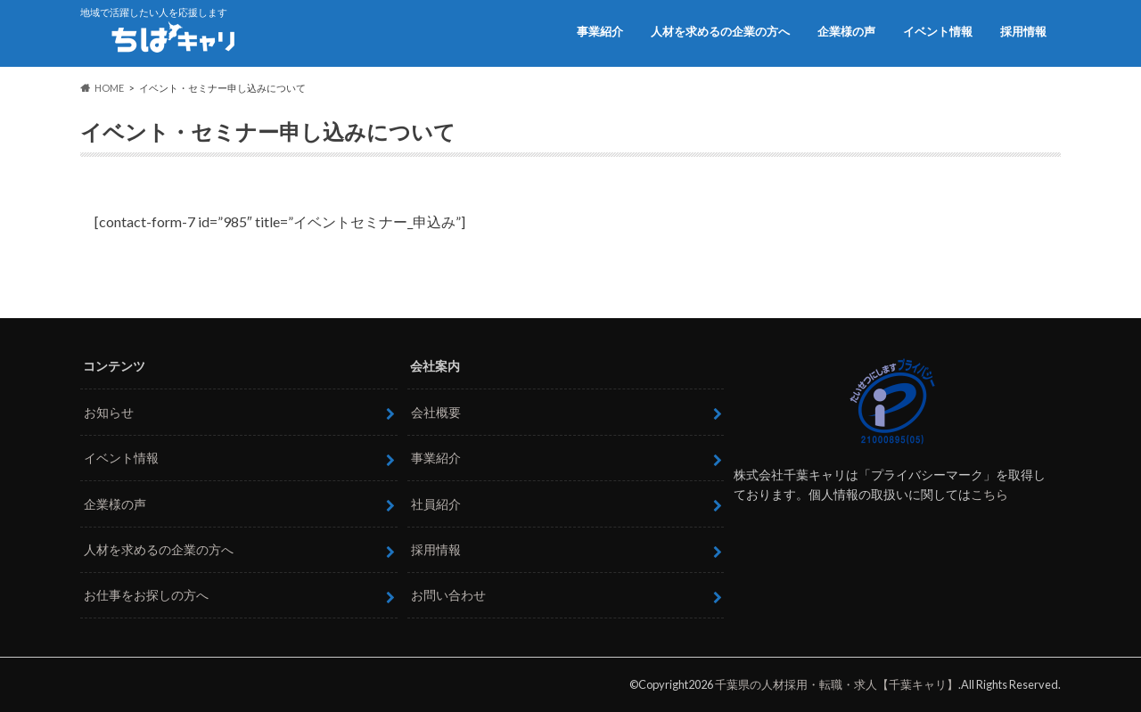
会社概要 (436, 412)
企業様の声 (846, 31)
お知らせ (109, 412)
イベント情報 (938, 31)
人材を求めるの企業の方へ (720, 31)
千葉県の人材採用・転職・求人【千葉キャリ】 (836, 684)
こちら (989, 494)
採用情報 (1023, 31)
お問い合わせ (448, 594)
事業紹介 (600, 31)
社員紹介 (436, 503)
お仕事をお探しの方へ (146, 594)
